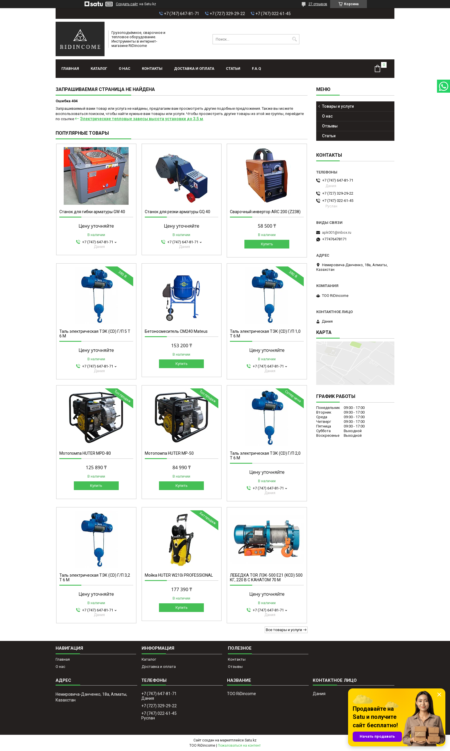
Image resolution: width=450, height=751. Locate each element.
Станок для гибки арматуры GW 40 (92, 211)
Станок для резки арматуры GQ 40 (177, 211)
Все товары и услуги (284, 630)
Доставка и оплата (194, 68)
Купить (267, 244)
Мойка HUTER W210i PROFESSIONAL (179, 575)
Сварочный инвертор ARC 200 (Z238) (265, 211)
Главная (70, 68)
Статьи (233, 68)
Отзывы (330, 126)
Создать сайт (127, 4)
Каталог (99, 68)
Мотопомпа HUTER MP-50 (169, 453)
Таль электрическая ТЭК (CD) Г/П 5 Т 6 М (94, 333)
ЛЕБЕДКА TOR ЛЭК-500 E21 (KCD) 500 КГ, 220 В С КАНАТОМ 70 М (266, 577)
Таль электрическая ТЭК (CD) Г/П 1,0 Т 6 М (265, 333)
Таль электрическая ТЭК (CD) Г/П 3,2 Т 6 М (94, 577)
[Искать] (294, 39)
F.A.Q (256, 68)
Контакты (152, 68)
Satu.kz (251, 740)
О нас (124, 68)
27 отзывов (317, 4)
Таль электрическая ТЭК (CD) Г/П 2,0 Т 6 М (265, 455)
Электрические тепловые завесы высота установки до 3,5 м (141, 118)
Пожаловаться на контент (239, 745)
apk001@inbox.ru (336, 232)
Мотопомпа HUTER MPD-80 (85, 453)
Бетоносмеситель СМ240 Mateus (176, 331)
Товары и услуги (338, 106)
